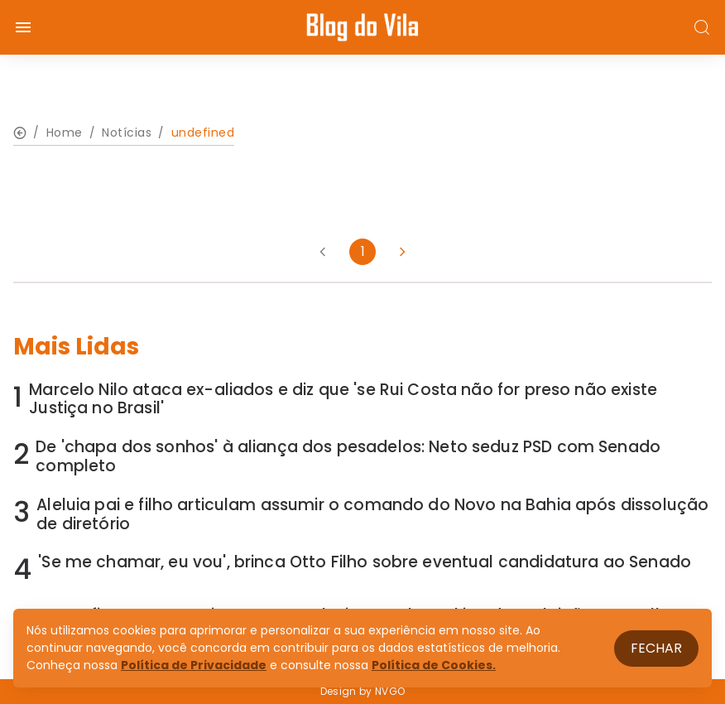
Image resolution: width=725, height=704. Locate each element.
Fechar (656, 648)
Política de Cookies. (434, 665)
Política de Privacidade (193, 665)
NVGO (390, 691)
